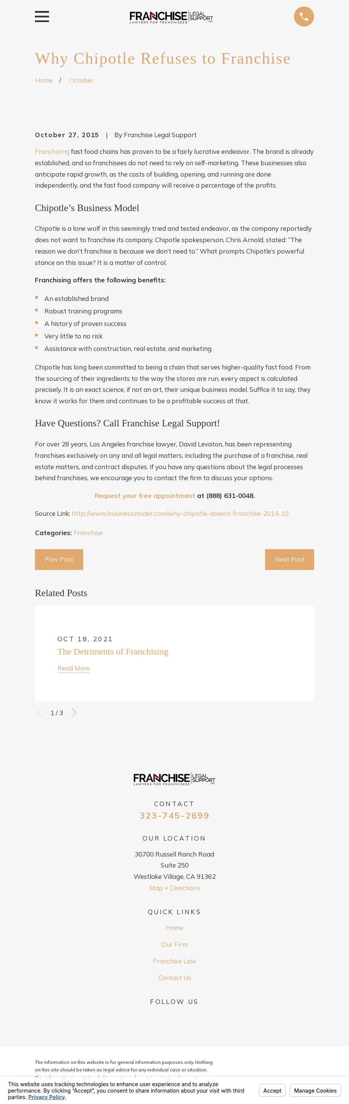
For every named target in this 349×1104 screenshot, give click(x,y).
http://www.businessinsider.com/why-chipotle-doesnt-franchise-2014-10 (180, 513)
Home (174, 928)
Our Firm (174, 944)
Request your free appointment (145, 496)
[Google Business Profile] (174, 1016)
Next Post (290, 559)
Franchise (88, 533)
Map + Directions (174, 888)
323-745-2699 (175, 815)
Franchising (52, 151)
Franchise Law (174, 961)
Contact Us (174, 978)
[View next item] (74, 712)
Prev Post (58, 559)
